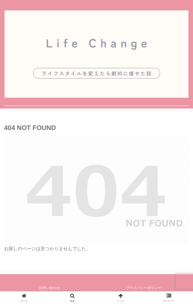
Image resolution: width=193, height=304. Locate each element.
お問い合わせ (49, 288)
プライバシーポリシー (143, 288)
